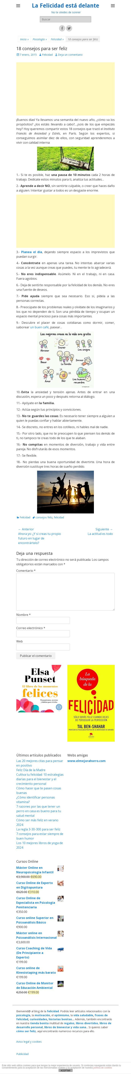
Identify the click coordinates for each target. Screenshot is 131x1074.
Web (19, 641)
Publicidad (22, 1054)
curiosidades (38, 1019)
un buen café (39, 327)
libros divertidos (87, 1023)
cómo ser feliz (26, 1031)
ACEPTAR (65, 1070)
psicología (23, 1015)
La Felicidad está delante (65, 5)
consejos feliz (44, 517)
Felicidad (57, 39)
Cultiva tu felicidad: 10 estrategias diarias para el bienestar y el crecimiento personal (40, 779)
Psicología (40, 39)
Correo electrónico (30, 628)
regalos (69, 1023)
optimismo (61, 1015)
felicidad (59, 517)
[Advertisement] (65, 89)
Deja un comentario (70, 54)
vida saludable (83, 1015)
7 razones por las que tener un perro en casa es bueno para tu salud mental (38, 811)
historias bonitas (60, 1019)
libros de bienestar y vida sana (65, 1027)
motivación (42, 1015)
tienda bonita (39, 1023)
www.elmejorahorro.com (86, 761)
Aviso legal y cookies (29, 1041)
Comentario (26, 571)
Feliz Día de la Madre (30, 770)
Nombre (23, 615)
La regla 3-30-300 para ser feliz (38, 829)
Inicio (24, 39)
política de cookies (102, 1067)
